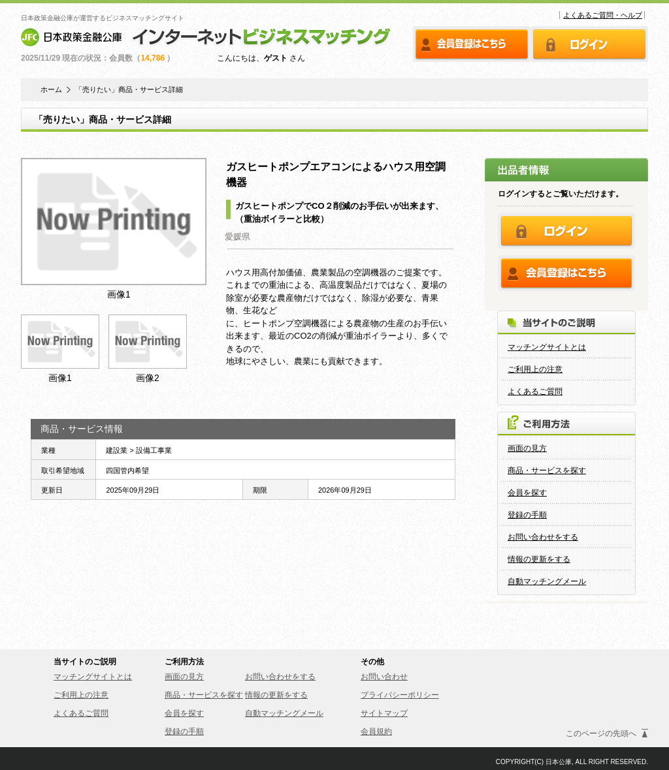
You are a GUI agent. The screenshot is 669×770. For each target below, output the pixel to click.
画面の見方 (527, 448)
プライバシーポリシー (400, 695)
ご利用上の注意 (535, 369)
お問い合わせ (384, 676)
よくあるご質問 (535, 391)
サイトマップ (384, 713)
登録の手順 (527, 514)
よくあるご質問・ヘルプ (602, 15)
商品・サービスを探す (547, 470)
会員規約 (376, 731)
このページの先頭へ (601, 733)
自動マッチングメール (547, 581)
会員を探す (527, 492)
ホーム (51, 89)
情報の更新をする (539, 559)
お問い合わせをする (543, 537)
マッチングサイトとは (547, 347)
